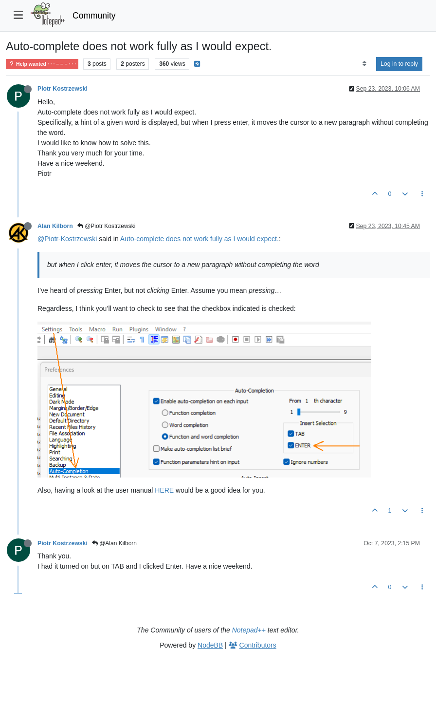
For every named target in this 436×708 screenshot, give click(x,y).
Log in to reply (399, 63)
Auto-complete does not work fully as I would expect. (199, 239)
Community (94, 15)
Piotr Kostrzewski (62, 88)
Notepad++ (249, 630)
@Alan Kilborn (114, 543)
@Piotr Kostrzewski (106, 226)
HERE (164, 490)
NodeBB (210, 645)
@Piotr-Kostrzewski (67, 239)
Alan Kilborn (55, 226)
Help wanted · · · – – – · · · (42, 64)
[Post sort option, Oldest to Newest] (364, 64)
